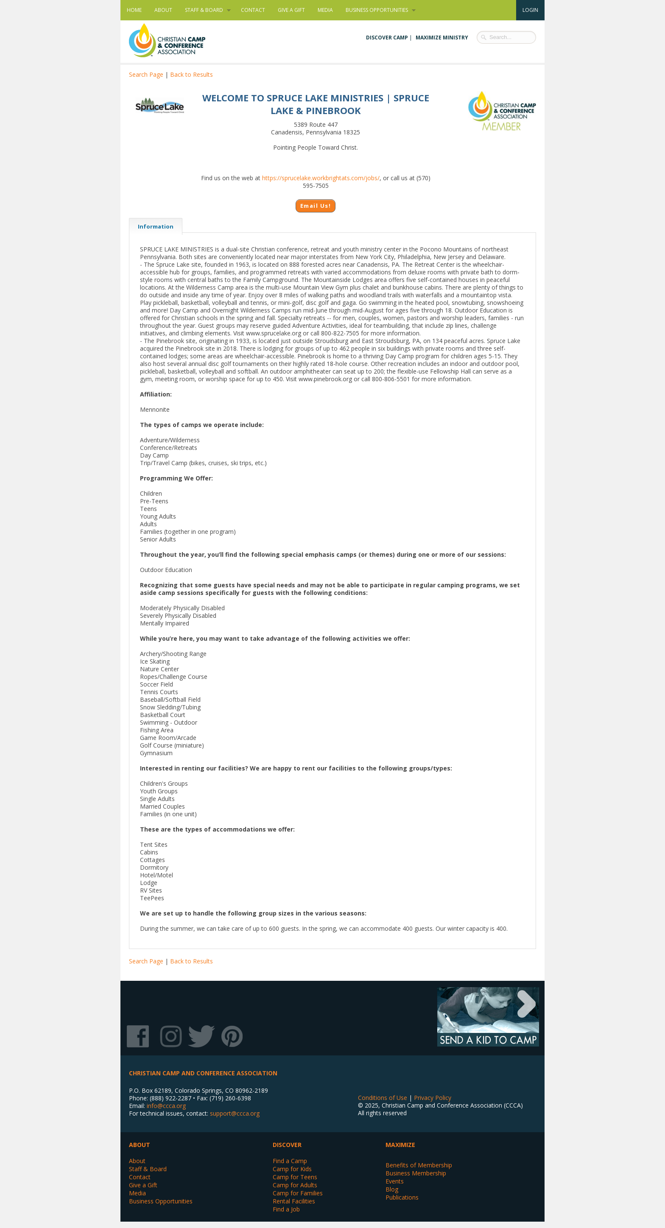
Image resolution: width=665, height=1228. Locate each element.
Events (395, 1181)
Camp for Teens (295, 1177)
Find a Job (286, 1209)
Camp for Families (298, 1193)
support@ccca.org (235, 1113)
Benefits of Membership (419, 1165)
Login (530, 10)
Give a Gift (291, 10)
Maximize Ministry (442, 37)
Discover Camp (387, 37)
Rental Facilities (294, 1201)
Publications (402, 1197)
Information (151, 226)
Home (134, 10)
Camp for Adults (295, 1185)
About (163, 10)
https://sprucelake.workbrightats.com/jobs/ (321, 178)
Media (325, 10)
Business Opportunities (377, 10)
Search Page (146, 74)
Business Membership (416, 1173)
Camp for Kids (292, 1169)
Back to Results (191, 74)
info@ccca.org (166, 1106)
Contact (253, 10)
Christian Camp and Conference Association (175, 40)
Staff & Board (205, 10)
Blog (392, 1189)
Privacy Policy (432, 1098)
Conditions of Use (382, 1098)
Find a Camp (290, 1161)
